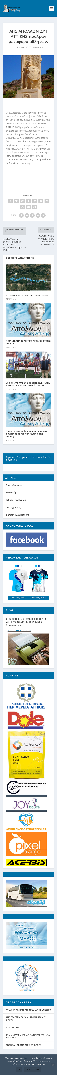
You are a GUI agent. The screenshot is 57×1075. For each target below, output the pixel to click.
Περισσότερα (32, 1069)
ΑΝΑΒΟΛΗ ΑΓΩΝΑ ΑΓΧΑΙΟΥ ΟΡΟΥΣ (23, 1053)
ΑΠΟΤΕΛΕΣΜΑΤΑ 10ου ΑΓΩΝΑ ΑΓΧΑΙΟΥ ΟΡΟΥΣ (26, 1027)
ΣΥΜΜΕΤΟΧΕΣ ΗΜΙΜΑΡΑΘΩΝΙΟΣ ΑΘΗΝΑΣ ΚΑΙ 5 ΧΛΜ (28, 1044)
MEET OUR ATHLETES (19, 638)
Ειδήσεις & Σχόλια (16, 508)
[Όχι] (53, 1064)
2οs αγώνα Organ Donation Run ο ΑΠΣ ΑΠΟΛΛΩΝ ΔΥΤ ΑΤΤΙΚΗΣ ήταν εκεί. (28, 384)
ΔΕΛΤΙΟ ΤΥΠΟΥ (14, 1035)
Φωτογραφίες (13, 515)
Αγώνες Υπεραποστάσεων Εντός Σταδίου (28, 1018)
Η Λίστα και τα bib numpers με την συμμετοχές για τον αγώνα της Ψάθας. (26, 434)
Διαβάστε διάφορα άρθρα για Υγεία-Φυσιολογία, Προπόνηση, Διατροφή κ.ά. (26, 630)
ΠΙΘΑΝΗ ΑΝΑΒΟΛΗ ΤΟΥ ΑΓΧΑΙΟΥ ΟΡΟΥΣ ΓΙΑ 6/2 (28, 342)
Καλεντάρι (11, 501)
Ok (19, 1069)
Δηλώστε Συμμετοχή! (17, 523)
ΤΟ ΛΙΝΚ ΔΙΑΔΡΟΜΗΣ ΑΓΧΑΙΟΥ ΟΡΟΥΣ (27, 295)
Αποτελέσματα (14, 493)
